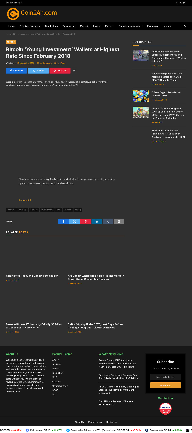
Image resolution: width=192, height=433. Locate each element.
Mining (167, 26)
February (22, 210)
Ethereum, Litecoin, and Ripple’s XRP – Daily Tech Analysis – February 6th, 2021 (168, 133)
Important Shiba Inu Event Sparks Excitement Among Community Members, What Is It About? (169, 56)
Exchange (153, 26)
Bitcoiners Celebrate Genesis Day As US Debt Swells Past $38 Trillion (118, 377)
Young (78, 210)
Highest (34, 210)
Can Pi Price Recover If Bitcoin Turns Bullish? (33, 275)
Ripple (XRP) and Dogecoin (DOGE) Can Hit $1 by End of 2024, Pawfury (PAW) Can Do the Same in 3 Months (168, 113)
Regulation (69, 26)
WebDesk (10, 63)
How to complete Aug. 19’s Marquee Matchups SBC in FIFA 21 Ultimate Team (167, 76)
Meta (108, 26)
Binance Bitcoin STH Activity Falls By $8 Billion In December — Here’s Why (34, 326)
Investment (46, 210)
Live (95, 26)
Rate (58, 210)
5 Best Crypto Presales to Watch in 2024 (166, 94)
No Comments (44, 63)
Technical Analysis (129, 26)
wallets (67, 210)
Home (11, 26)
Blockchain (51, 26)
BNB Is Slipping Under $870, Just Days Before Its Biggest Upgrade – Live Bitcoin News (95, 326)
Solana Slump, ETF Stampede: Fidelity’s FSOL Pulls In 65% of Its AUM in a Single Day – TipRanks (117, 363)
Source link (25, 200)
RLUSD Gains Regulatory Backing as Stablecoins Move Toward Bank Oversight (119, 390)
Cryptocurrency (29, 26)
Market (84, 26)
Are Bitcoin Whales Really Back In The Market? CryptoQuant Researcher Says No (96, 277)
